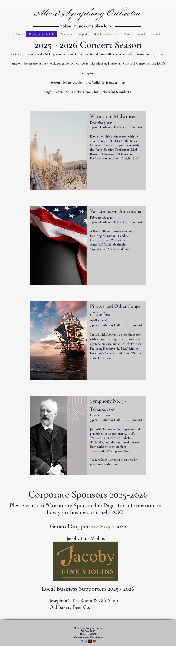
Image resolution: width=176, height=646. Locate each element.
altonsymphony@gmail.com (88, 636)
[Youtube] (94, 641)
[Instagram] (86, 641)
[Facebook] (82, 641)
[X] (90, 641)
